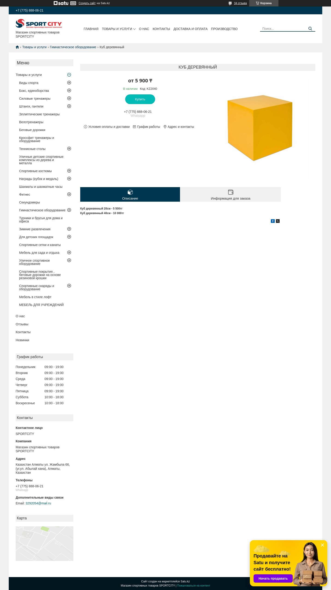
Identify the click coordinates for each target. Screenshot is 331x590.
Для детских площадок (36, 237)
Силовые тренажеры (34, 98)
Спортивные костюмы (35, 171)
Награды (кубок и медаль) (38, 179)
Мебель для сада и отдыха (39, 253)
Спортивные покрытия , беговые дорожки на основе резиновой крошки (40, 275)
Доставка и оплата (191, 29)
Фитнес (24, 194)
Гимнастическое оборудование (73, 47)
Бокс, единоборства (34, 91)
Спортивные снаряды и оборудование (36, 287)
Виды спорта (28, 83)
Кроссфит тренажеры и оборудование (36, 139)
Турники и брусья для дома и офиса (41, 219)
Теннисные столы (32, 149)
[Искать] (310, 29)
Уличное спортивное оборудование (34, 262)
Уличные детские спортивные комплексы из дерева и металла (41, 160)
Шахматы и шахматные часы (40, 187)
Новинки (22, 340)
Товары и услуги (117, 29)
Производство (224, 29)
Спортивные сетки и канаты (40, 245)
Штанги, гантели (31, 106)
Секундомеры (29, 202)
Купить (140, 99)
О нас (144, 29)
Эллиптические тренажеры (39, 114)
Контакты (161, 29)
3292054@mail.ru (38, 503)
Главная (91, 29)
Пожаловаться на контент (193, 585)
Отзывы (22, 324)
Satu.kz (185, 581)
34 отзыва (240, 3)
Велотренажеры (31, 122)
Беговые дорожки (32, 130)
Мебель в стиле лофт (35, 297)
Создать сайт (87, 3)
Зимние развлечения (34, 229)
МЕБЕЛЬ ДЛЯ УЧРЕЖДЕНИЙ (41, 305)
